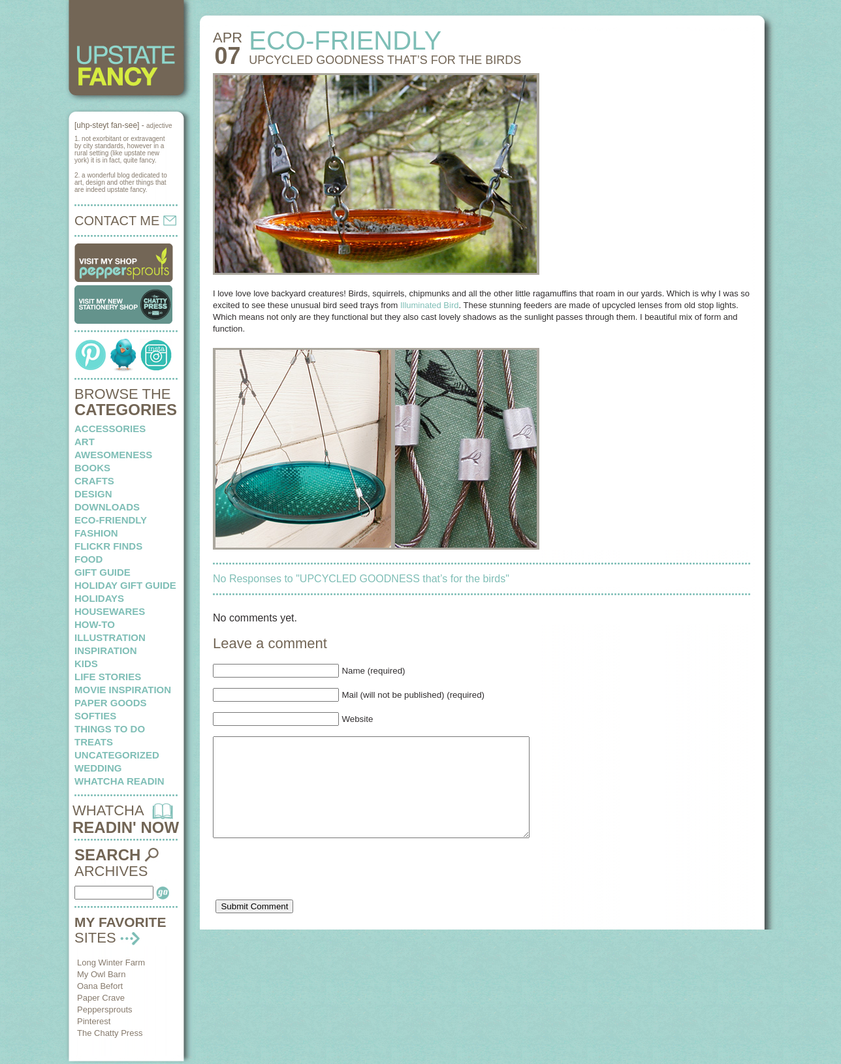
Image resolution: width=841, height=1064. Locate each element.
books (92, 467)
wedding (98, 768)
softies (95, 715)
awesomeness (113, 454)
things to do (109, 728)
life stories (107, 676)
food (88, 559)
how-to (94, 624)
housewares (109, 611)
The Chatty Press (109, 1033)
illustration (110, 637)
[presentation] (312, 893)
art (84, 441)
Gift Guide (102, 572)
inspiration (105, 650)
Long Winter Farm (111, 962)
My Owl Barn (101, 974)
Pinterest (93, 1021)
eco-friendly (110, 519)
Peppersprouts (105, 1009)
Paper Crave (101, 998)
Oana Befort (100, 986)
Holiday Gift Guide (125, 585)
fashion (96, 533)
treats (93, 741)
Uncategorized (116, 754)
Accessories (110, 428)
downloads (107, 506)
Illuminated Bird (429, 305)
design (93, 493)
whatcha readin (119, 781)
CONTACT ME (125, 220)
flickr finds (108, 546)
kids (86, 663)
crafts (94, 480)
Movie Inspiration (122, 689)
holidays (99, 598)
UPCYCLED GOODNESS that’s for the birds (385, 60)
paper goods (110, 702)
